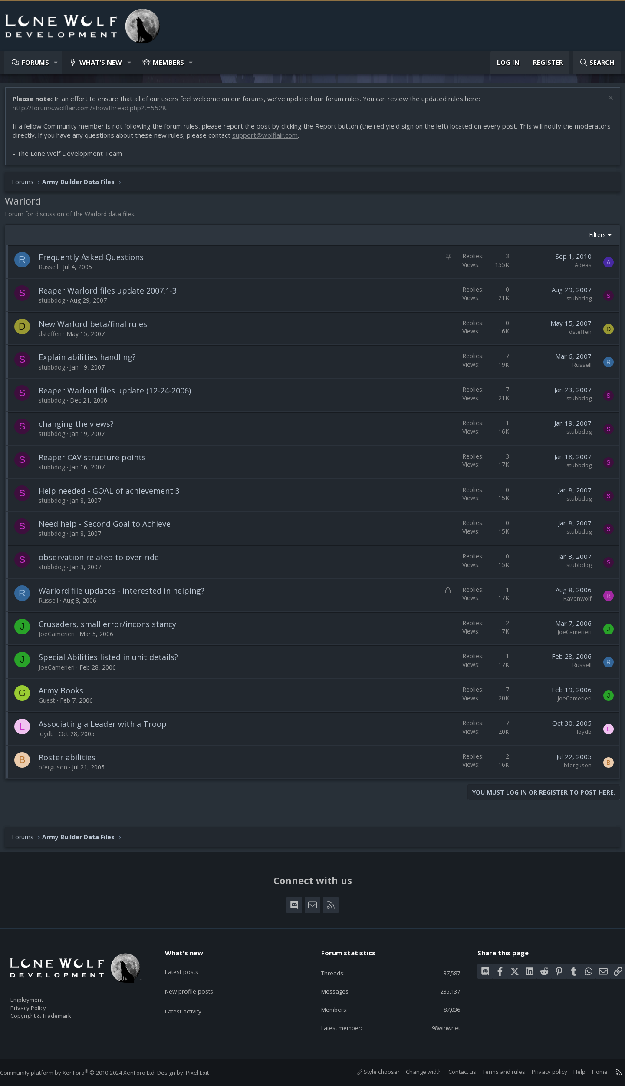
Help (571, 1072)
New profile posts (196, 980)
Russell (52, 271)
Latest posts (188, 963)
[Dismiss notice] (605, 103)
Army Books (65, 695)
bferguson (57, 771)
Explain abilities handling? (91, 361)
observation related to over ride (103, 561)
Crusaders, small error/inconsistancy (112, 628)
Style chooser (369, 1072)
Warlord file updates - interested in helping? (126, 595)
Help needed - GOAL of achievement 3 (113, 495)
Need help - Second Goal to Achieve (109, 528)
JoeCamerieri (61, 638)
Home (591, 1072)
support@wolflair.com (307, 139)
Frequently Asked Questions (95, 261)
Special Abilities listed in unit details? (112, 661)
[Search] (597, 62)
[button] (56, 62)
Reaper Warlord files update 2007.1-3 (112, 295)
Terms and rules (495, 1072)
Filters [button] (593, 239)
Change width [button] (415, 1072)
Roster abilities (71, 761)
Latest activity (190, 997)
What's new (100, 62)
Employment (38, 994)
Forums (35, 62)
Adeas (578, 269)
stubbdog (56, 304)
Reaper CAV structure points (96, 461)
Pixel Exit (205, 1073)
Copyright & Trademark (54, 1013)
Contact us (453, 1072)
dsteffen (54, 338)
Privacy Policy (39, 1004)
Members (168, 62)
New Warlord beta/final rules (97, 328)
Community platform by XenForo (86, 1073)
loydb (50, 738)
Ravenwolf (573, 603)
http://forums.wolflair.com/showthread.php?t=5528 (94, 112)
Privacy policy (541, 1072)
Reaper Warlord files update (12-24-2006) (119, 395)
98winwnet (439, 1027)
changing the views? (80, 428)
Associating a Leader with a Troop (107, 728)
